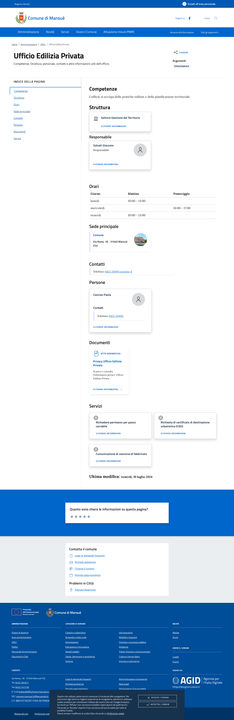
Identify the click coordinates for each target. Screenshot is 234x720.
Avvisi (175, 637)
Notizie (176, 632)
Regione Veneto (22, 4)
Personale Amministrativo (24, 651)
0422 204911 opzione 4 (118, 271)
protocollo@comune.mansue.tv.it (34, 691)
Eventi (176, 662)
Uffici (42, 44)
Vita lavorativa (126, 632)
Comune (98, 235)
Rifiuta (157, 697)
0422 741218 (22, 687)
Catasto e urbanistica (75, 632)
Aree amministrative (21, 637)
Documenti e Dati (20, 656)
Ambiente (123, 647)
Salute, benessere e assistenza (80, 656)
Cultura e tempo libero (129, 656)
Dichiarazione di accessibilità (132, 689)
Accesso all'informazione (182, 32)
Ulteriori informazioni (113, 126)
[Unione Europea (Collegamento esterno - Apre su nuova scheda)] (26, 612)
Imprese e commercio (129, 661)
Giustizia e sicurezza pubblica (132, 642)
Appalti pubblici (72, 651)
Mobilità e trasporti (128, 637)
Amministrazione (29, 44)
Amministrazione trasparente (133, 679)
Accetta (157, 704)
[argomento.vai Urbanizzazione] (181, 65)
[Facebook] (188, 18)
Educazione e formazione (77, 647)
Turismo (69, 661)
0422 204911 (116, 316)
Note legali (124, 684)
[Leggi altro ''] (107, 389)
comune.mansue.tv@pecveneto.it (32, 696)
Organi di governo (20, 632)
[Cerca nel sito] (215, 18)
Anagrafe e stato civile (75, 637)
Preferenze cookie (115, 713)
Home (14, 44)
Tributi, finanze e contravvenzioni (134, 651)
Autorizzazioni (71, 642)
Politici (15, 647)
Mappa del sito (21, 714)
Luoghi (176, 657)
